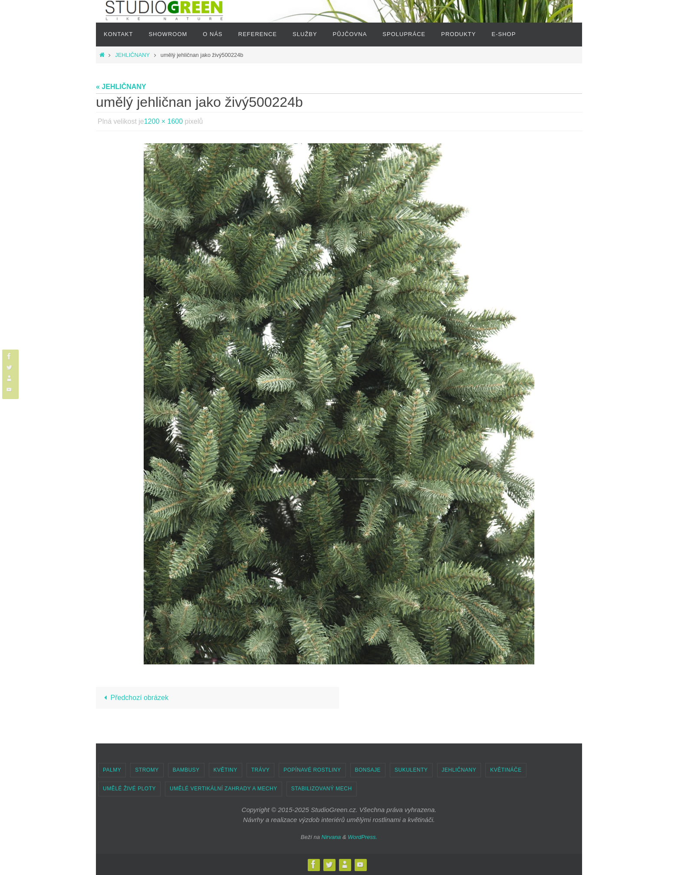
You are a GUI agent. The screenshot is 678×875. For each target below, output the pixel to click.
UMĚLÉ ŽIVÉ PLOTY (129, 789)
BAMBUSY (186, 770)
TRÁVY (260, 770)
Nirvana (331, 837)
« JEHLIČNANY (121, 86)
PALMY (112, 770)
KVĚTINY (225, 770)
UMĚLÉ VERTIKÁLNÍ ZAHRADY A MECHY (223, 789)
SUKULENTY (411, 770)
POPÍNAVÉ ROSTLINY (312, 770)
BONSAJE (368, 770)
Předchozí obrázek (134, 697)
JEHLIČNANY (132, 55)
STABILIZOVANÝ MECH (321, 789)
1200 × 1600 (163, 121)
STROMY (146, 770)
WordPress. (362, 837)
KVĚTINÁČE (506, 770)
